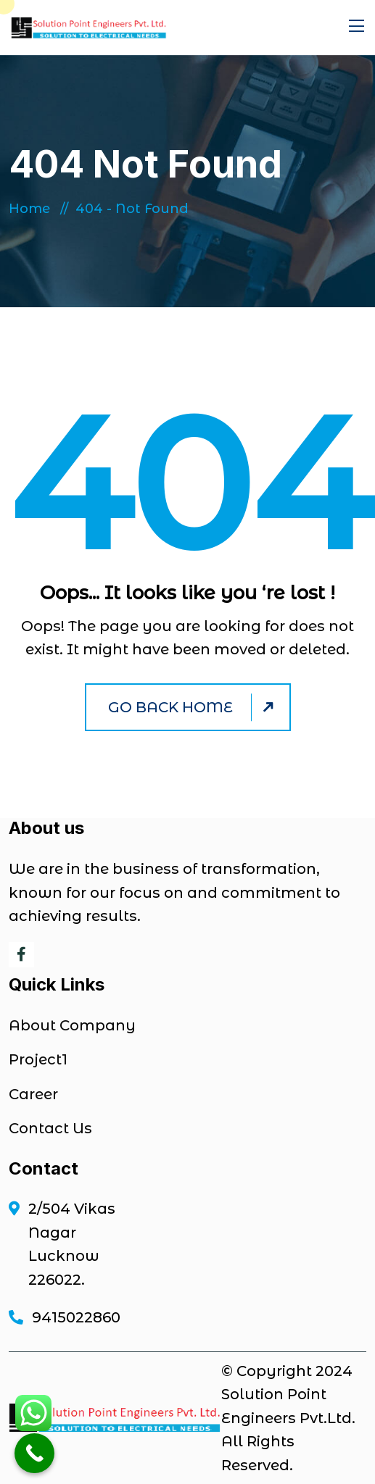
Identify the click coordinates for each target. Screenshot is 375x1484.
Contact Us (50, 1128)
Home (33, 209)
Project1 (38, 1059)
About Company (72, 1025)
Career (33, 1094)
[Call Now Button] (34, 1453)
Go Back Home (193, 707)
